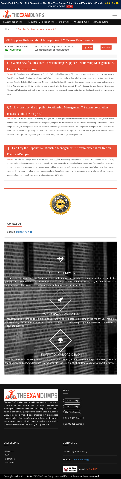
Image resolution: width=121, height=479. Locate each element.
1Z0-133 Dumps (72, 412)
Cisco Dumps (48, 22)
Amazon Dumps (81, 22)
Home (8, 29)
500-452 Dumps (72, 406)
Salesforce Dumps (13, 22)
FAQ (7, 455)
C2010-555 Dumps (73, 418)
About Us (9, 451)
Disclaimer (10, 462)
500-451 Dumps (72, 400)
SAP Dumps (64, 22)
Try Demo (88, 47)
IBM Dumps (32, 22)
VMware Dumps (100, 22)
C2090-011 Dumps (73, 424)
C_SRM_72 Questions (16, 46)
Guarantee (10, 459)
